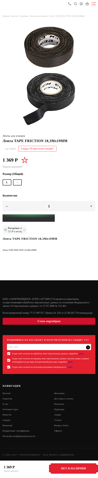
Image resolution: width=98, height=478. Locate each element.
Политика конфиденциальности (19, 436)
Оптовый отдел (10, 409)
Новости (7, 415)
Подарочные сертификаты (16, 431)
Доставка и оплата (64, 398)
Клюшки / (25, 16)
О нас (6, 404)
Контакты (59, 404)
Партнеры (59, 409)
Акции (57, 415)
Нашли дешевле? (11, 471)
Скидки (6, 420)
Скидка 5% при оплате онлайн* (37, 148)
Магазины (59, 393)
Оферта (58, 431)
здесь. (81, 353)
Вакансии (8, 425)
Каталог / (15, 16)
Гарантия (7, 398)
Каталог (7, 393)
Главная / (6, 16)
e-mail (69, 367)
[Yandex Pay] (29, 218)
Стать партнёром (49, 321)
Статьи (57, 420)
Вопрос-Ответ (61, 425)
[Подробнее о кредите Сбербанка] (24, 230)
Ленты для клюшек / (39, 16)
